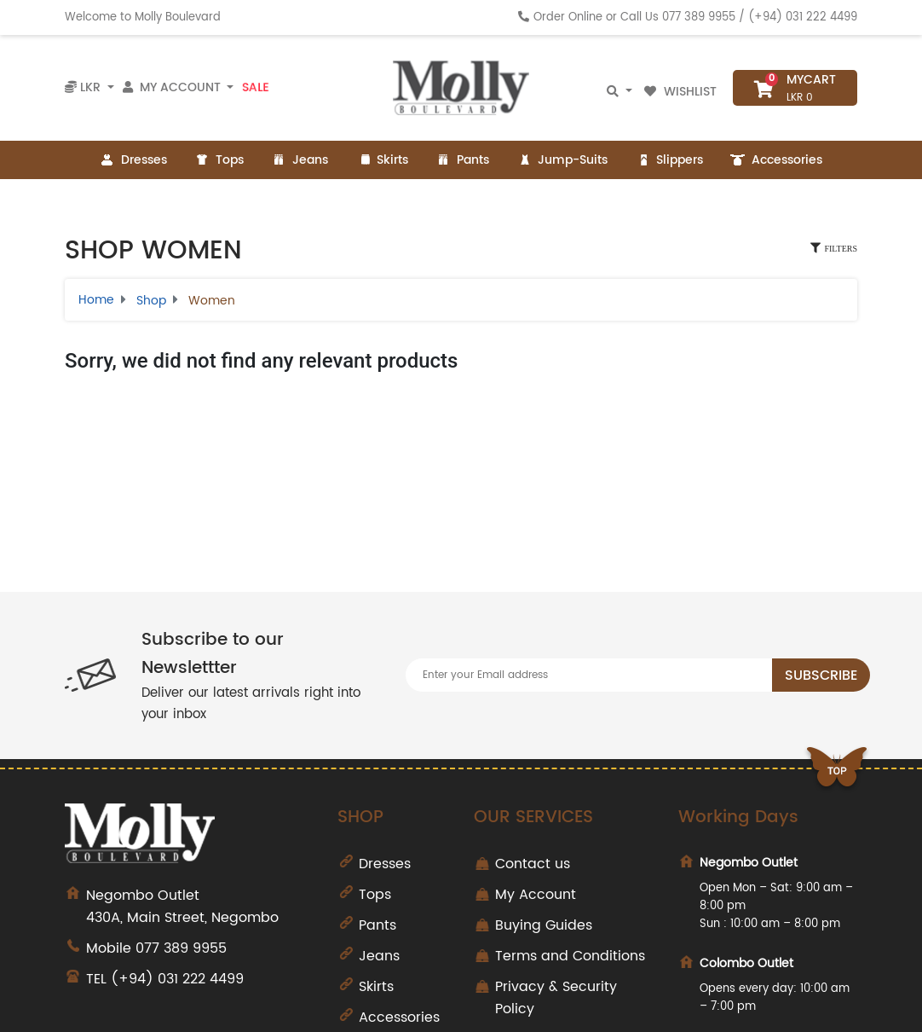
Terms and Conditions (570, 956)
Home (96, 300)
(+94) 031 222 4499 (802, 17)
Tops (219, 160)
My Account (535, 895)
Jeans (299, 160)
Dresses (133, 160)
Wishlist (682, 91)
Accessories (776, 160)
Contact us (532, 864)
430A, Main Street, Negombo (199, 906)
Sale (255, 88)
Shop (151, 300)
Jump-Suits (562, 160)
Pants (462, 160)
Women (211, 300)
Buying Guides (543, 925)
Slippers (669, 160)
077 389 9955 (698, 17)
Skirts (381, 160)
